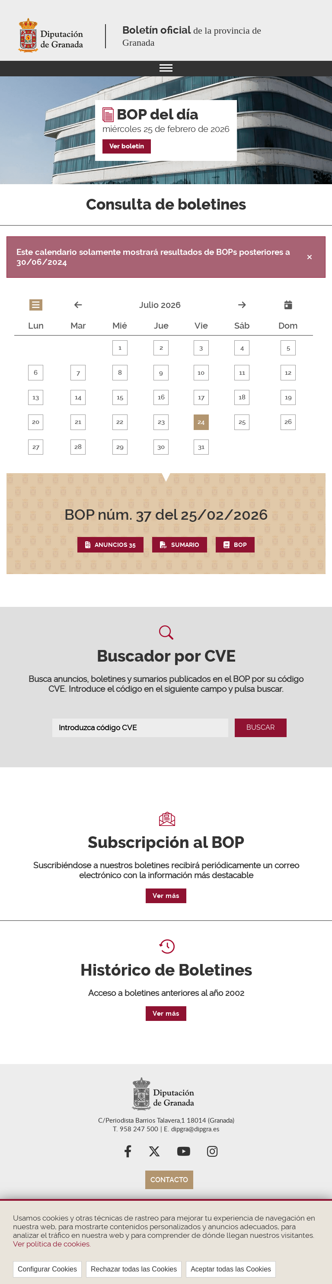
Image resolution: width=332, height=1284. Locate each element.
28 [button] (77, 460)
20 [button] (36, 432)
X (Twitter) (154, 1176)
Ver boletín (126, 146)
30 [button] (160, 460)
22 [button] (119, 432)
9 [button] (160, 377)
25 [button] (240, 432)
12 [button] (286, 377)
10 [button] (200, 377)
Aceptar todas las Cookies (231, 1269)
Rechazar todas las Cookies (134, 1269)
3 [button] (199, 349)
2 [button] (160, 349)
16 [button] (160, 405)
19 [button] (286, 405)
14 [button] (77, 405)
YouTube (184, 1176)
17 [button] (199, 405)
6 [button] (35, 377)
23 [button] (160, 432)
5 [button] (286, 349)
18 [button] (240, 405)
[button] (166, 549)
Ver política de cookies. (52, 1244)
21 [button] (77, 432)
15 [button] (119, 405)
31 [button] (199, 460)
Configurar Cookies (47, 1269)
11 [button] (240, 377)
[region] (166, 1241)
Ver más (166, 920)
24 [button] (200, 432)
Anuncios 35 (115, 565)
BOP (240, 565)
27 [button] (35, 460)
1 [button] (119, 349)
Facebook (128, 1176)
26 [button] (286, 432)
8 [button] (119, 377)
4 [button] (240, 349)
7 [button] (78, 377)
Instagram (212, 1176)
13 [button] (35, 405)
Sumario (185, 565)
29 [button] (119, 460)
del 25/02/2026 (166, 534)
